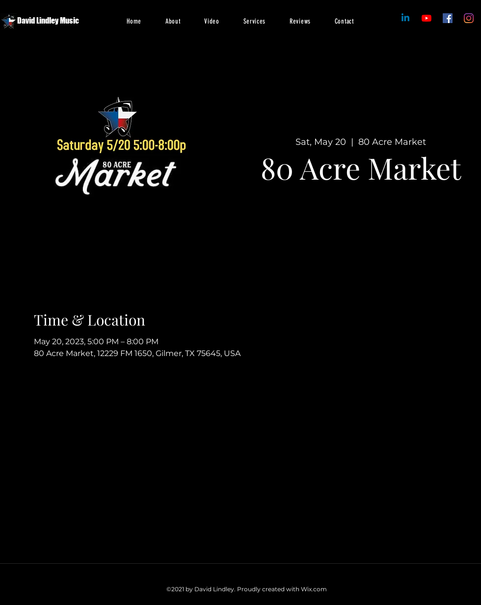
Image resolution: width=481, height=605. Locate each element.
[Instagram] (469, 18)
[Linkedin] (405, 18)
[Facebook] (426, 18)
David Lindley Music (48, 20)
